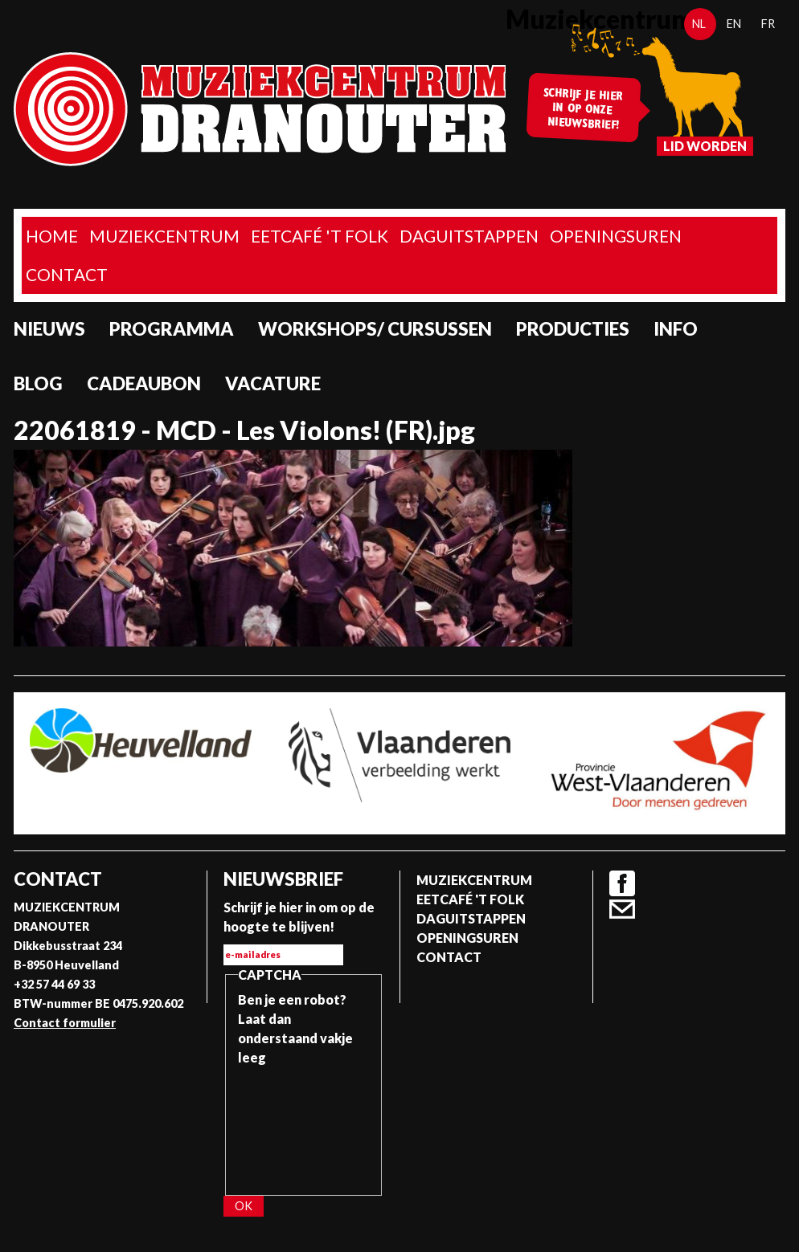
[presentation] (304, 1125)
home (52, 236)
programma (171, 329)
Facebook (622, 883)
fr (768, 24)
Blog (38, 383)
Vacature (273, 383)
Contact (67, 274)
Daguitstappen (469, 236)
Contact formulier (65, 1023)
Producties (572, 329)
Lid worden (705, 145)
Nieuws (49, 329)
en (734, 24)
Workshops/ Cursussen (375, 329)
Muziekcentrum (164, 236)
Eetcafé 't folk (319, 236)
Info (676, 329)
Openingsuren (616, 236)
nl (699, 24)
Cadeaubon (144, 383)
